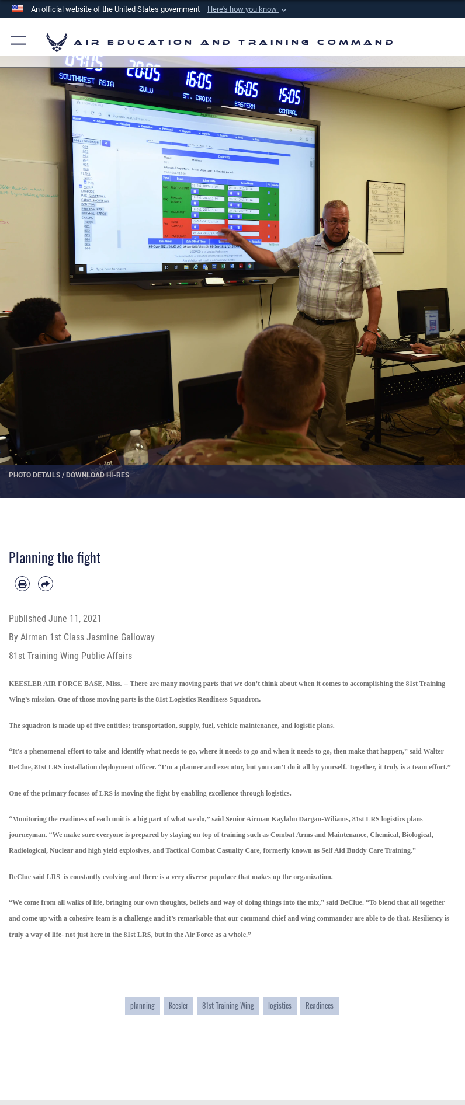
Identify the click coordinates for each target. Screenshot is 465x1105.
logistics (280, 1005)
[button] (248, 9)
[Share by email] (45, 583)
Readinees (320, 1005)
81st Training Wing (228, 1005)
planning (142, 1005)
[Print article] (22, 583)
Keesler (178, 1005)
